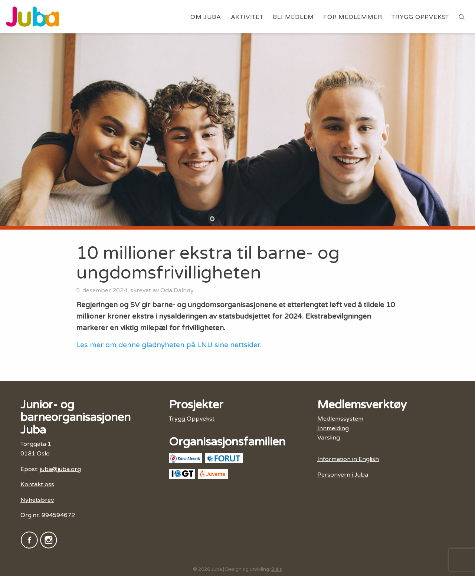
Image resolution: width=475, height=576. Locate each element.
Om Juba (205, 17)
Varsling (328, 437)
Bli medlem (293, 17)
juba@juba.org (60, 469)
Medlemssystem (340, 418)
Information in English (348, 459)
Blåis (276, 569)
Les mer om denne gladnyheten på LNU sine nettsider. (169, 344)
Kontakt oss (37, 484)
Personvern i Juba (342, 474)
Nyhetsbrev (37, 500)
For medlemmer (352, 17)
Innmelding (333, 428)
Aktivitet (247, 17)
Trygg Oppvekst (420, 17)
